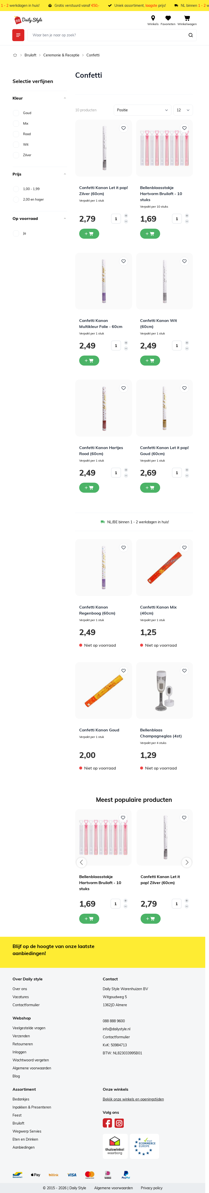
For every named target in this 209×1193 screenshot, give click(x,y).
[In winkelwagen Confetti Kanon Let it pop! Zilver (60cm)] (89, 234)
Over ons (20, 989)
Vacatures (21, 997)
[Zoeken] (191, 35)
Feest (17, 1115)
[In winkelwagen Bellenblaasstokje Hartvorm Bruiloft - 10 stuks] (150, 234)
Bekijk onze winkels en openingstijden (133, 1099)
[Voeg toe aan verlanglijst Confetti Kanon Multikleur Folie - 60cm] (123, 261)
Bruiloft (30, 55)
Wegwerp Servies (27, 1131)
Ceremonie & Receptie (61, 55)
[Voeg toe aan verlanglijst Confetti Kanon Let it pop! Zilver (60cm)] (123, 128)
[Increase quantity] (126, 216)
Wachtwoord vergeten (31, 1060)
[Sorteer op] (142, 110)
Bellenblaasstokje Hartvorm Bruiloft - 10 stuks (161, 193)
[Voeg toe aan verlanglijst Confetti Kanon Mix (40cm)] (184, 547)
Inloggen (19, 1052)
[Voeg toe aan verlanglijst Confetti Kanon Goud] (123, 670)
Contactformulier (26, 1005)
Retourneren (23, 1044)
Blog (16, 1076)
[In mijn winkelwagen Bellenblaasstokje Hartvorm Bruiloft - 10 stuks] (89, 919)
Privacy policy (151, 1188)
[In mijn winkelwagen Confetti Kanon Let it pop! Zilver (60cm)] (151, 919)
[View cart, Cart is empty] (187, 20)
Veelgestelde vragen (29, 1028)
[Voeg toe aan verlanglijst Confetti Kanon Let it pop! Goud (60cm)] (184, 388)
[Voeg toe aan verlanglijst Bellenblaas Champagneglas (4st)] (184, 670)
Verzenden (21, 1036)
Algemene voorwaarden (32, 1068)
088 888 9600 (114, 1021)
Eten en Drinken (25, 1139)
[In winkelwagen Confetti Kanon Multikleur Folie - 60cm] (89, 361)
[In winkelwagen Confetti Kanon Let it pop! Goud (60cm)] (150, 488)
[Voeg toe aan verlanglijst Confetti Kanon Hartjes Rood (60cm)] (123, 388)
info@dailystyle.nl (116, 1029)
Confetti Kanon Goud (99, 729)
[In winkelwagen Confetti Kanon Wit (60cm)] (150, 361)
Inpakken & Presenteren (32, 1107)
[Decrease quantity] (126, 221)
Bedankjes (21, 1099)
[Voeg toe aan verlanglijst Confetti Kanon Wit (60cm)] (184, 261)
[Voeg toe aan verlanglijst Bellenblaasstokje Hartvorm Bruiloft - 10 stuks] (184, 128)
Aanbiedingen (24, 1147)
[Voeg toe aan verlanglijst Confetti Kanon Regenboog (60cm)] (123, 547)
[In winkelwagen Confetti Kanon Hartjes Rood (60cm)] (89, 488)
